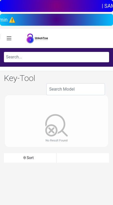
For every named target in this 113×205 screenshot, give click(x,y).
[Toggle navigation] (9, 38)
